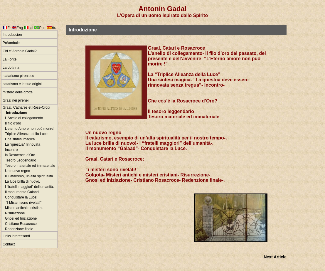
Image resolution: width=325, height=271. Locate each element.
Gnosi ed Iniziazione (21, 218)
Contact (9, 244)
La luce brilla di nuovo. (22, 181)
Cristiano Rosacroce (21, 224)
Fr (9, 28)
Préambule (11, 43)
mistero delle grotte (18, 92)
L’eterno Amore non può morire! (29, 129)
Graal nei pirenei (15, 100)
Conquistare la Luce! (21, 197)
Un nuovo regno (17, 171)
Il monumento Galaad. (22, 192)
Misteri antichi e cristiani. (24, 208)
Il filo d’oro (13, 123)
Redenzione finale (19, 229)
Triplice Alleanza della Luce (26, 134)
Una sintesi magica (20, 139)
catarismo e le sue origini (22, 84)
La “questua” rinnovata (22, 144)
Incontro (11, 150)
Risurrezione (15, 213)
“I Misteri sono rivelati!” (23, 203)
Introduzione (16, 113)
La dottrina (11, 67)
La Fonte (9, 59)
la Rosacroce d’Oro (20, 155)
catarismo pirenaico (18, 76)
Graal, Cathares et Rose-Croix (26, 107)
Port (42, 28)
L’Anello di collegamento (24, 118)
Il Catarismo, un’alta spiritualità (29, 176)
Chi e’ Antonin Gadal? (20, 51)
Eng (19, 28)
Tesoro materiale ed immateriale (30, 166)
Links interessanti (16, 236)
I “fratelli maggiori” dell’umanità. (29, 187)
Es (54, 28)
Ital (30, 28)
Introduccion (12, 35)
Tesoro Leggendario (20, 160)
